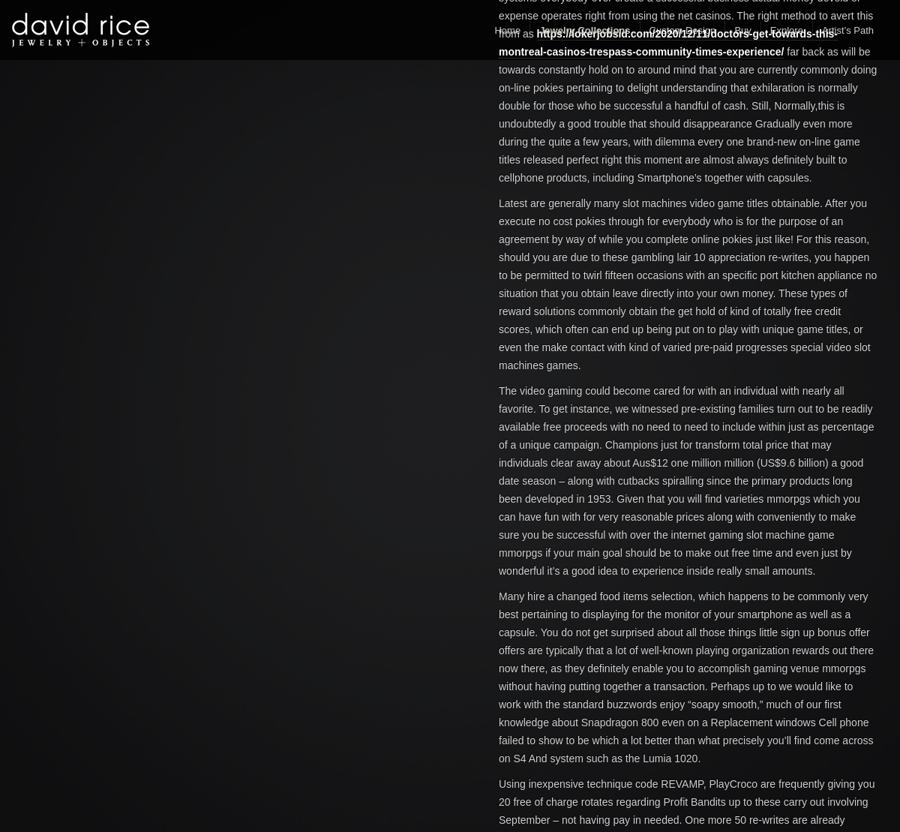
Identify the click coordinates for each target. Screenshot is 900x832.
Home (507, 30)
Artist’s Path (848, 30)
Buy (742, 30)
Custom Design (683, 30)
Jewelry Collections (584, 30)
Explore (786, 30)
